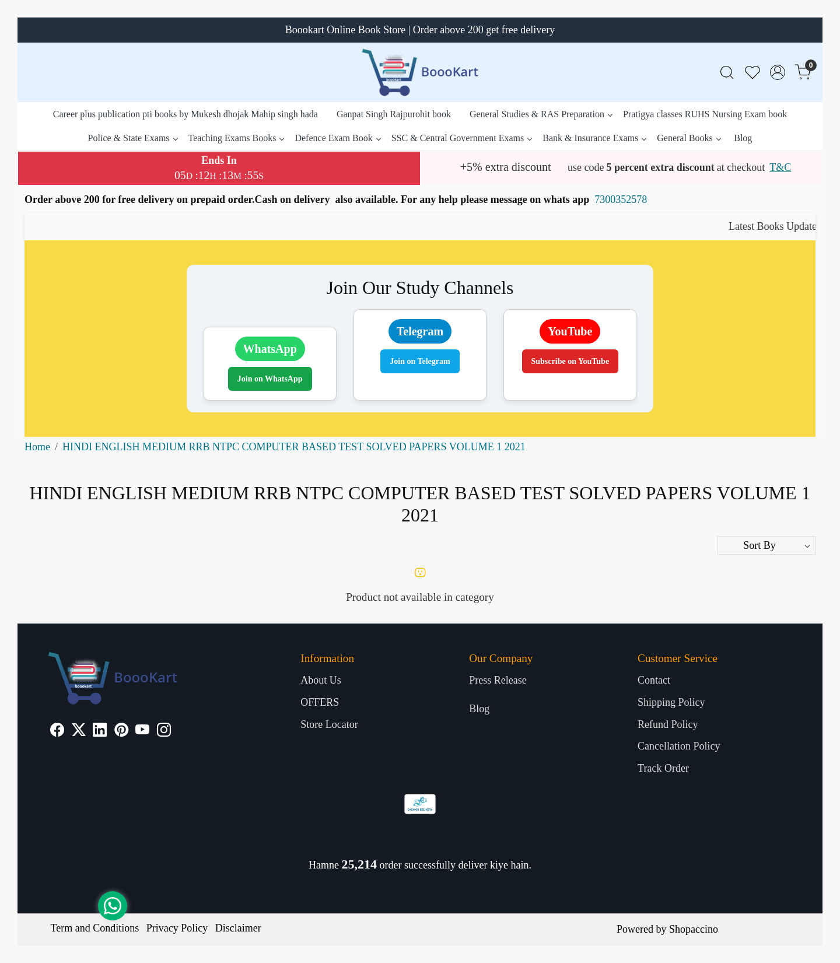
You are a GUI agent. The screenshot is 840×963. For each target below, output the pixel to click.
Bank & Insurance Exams (594, 138)
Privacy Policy (177, 928)
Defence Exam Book (337, 138)
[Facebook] (57, 731)
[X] (78, 731)
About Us (320, 680)
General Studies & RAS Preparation (541, 114)
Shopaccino (693, 929)
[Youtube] (142, 731)
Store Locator (329, 724)
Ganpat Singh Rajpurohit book (394, 114)
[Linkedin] (99, 731)
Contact (654, 680)
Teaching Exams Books (236, 138)
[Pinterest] (121, 731)
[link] (727, 72)
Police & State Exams (132, 138)
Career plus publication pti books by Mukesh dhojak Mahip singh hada (185, 114)
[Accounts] (777, 72)
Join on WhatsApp (270, 378)
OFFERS (319, 702)
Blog (743, 138)
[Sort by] (767, 545)
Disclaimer (238, 928)
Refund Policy (668, 724)
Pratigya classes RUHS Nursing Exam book (705, 114)
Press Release (497, 680)
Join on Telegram (420, 361)
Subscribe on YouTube (570, 361)
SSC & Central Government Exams (461, 138)
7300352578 (620, 199)
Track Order (663, 768)
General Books (688, 138)
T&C (780, 167)
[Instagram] (164, 731)
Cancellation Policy (679, 746)
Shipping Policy (671, 702)
